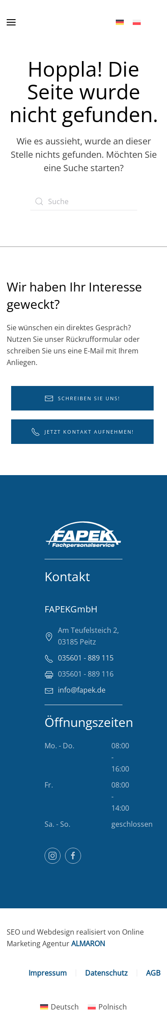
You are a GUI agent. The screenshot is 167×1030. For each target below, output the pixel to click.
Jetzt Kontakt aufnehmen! (82, 431)
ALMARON (88, 943)
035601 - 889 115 (86, 658)
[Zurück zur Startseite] (59, 22)
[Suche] (83, 201)
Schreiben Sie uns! (82, 398)
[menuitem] (119, 22)
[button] (11, 22)
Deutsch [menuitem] (65, 1007)
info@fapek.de (82, 690)
